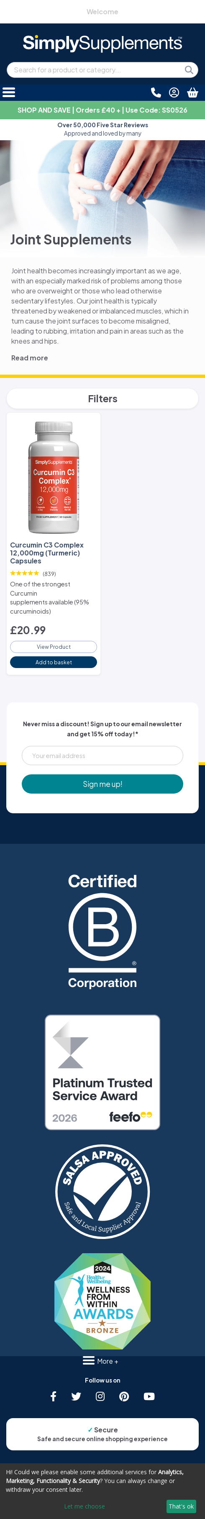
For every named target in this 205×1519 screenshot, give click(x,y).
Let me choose (84, 1506)
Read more (29, 357)
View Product (54, 646)
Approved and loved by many (102, 129)
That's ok (181, 1506)
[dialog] (102, 1491)
